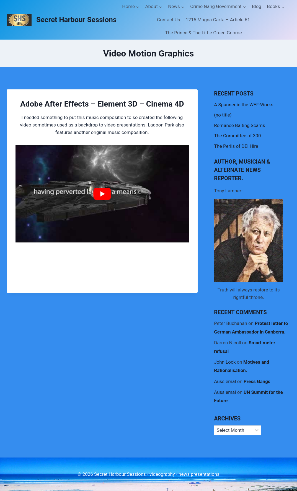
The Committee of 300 (237, 135)
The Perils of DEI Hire (236, 146)
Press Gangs (257, 381)
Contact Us (168, 19)
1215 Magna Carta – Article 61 (218, 19)
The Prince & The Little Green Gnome (203, 32)
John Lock (225, 362)
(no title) (222, 115)
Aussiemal (225, 381)
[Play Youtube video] (102, 194)
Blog (256, 6)
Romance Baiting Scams (239, 125)
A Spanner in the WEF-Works (243, 104)
